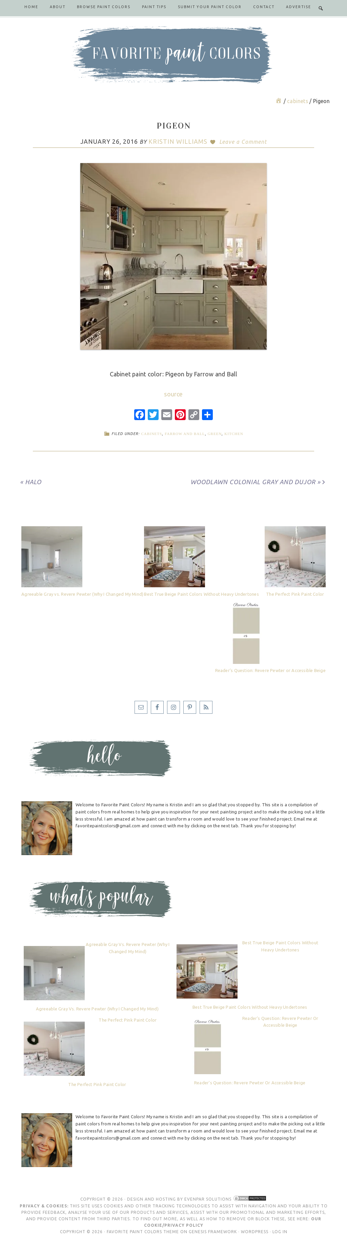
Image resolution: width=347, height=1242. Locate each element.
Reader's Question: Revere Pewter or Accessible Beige (249, 1082)
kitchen (233, 434)
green (215, 434)
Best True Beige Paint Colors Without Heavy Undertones (201, 594)
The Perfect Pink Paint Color (295, 594)
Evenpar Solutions (207, 1199)
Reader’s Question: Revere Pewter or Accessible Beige (270, 670)
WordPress (254, 1231)
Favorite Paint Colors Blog (173, 55)
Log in (279, 1231)
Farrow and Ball (185, 434)
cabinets (151, 434)
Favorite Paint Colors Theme (143, 1231)
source (173, 394)
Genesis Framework (213, 1231)
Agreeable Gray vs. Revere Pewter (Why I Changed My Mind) (82, 594)
